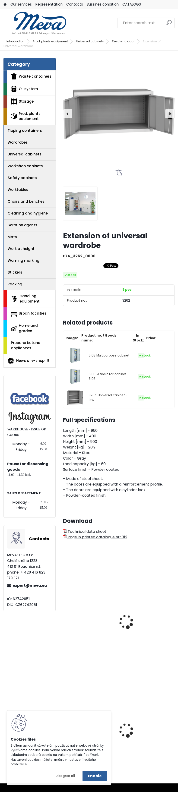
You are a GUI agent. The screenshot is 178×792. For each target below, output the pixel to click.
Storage (22, 101)
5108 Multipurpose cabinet (109, 355)
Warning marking (23, 260)
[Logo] (35, 23)
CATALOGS (131, 4)
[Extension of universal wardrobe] (119, 114)
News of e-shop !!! (28, 360)
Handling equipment (25, 298)
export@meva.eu (30, 585)
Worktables (18, 189)
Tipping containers (25, 130)
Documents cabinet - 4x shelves (88, 613)
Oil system (24, 89)
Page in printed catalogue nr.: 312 (95, 537)
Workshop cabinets (25, 166)
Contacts (74, 4)
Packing (15, 284)
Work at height (21, 248)
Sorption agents (22, 225)
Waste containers (31, 76)
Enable (95, 776)
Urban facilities (28, 314)
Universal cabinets (90, 41)
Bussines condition (103, 4)
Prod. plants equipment (50, 41)
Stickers (15, 272)
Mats (12, 236)
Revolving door (123, 41)
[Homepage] (5, 4)
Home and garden (24, 328)
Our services (21, 4)
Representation (49, 4)
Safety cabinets (22, 177)
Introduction (15, 41)
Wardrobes (18, 142)
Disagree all (65, 776)
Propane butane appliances (25, 345)
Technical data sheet (84, 531)
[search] (169, 24)
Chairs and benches (26, 201)
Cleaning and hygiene (28, 213)
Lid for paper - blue (141, 740)
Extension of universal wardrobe (143, 625)
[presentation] (67, 113)
